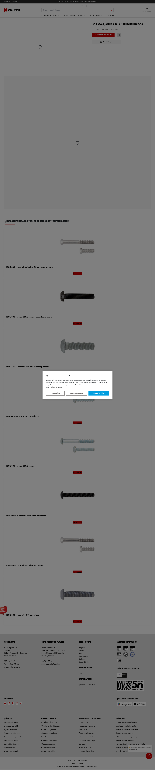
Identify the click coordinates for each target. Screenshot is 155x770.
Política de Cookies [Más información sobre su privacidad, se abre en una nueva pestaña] (56, 387)
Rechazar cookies (76, 393)
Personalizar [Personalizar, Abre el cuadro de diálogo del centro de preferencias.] (55, 393)
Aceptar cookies (98, 393)
